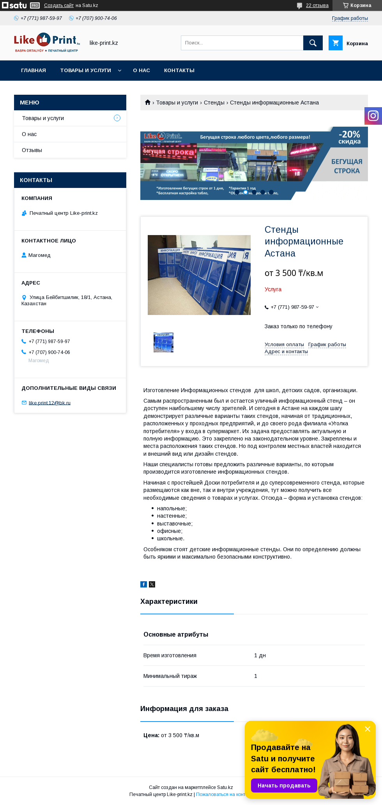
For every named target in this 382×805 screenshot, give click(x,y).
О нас (141, 70)
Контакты (179, 70)
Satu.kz (225, 787)
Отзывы (32, 150)
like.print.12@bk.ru (50, 402)
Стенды (214, 102)
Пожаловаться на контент (224, 794)
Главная (33, 70)
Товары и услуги (85, 70)
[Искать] (313, 42)
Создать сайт (59, 5)
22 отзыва (317, 5)
